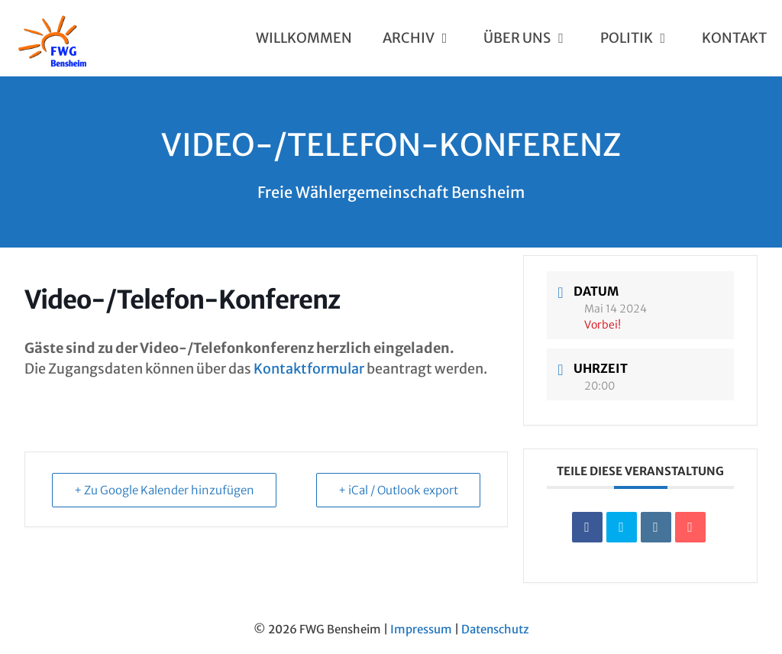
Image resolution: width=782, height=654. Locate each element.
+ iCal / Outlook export (398, 490)
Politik (643, 38)
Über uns (533, 38)
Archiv (425, 38)
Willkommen (304, 38)
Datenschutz (495, 629)
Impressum (421, 629)
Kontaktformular (309, 368)
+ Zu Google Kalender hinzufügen (164, 490)
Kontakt (734, 38)
